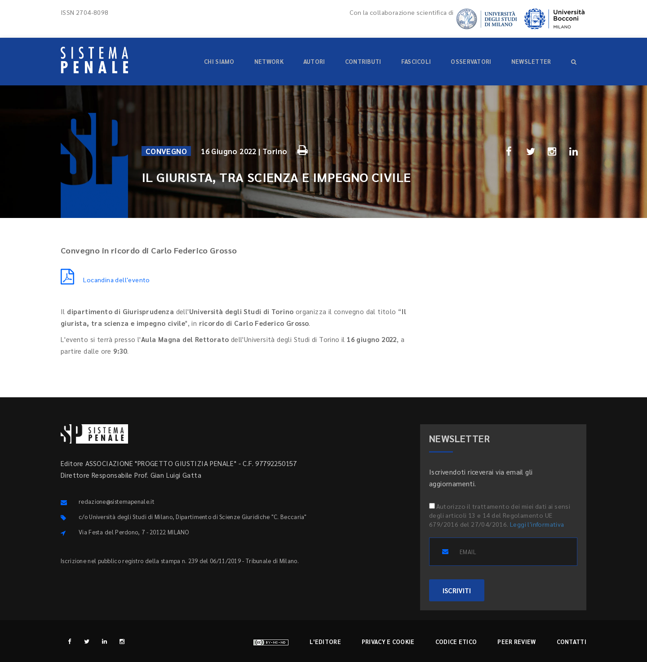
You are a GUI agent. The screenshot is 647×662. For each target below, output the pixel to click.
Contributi (363, 61)
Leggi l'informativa (537, 524)
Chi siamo (219, 61)
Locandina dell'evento (105, 279)
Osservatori (471, 61)
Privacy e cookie (388, 641)
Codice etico (456, 641)
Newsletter (531, 61)
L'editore (325, 641)
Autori (314, 61)
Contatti (571, 641)
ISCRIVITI (457, 590)
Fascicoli (416, 61)
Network (269, 61)
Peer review (516, 641)
